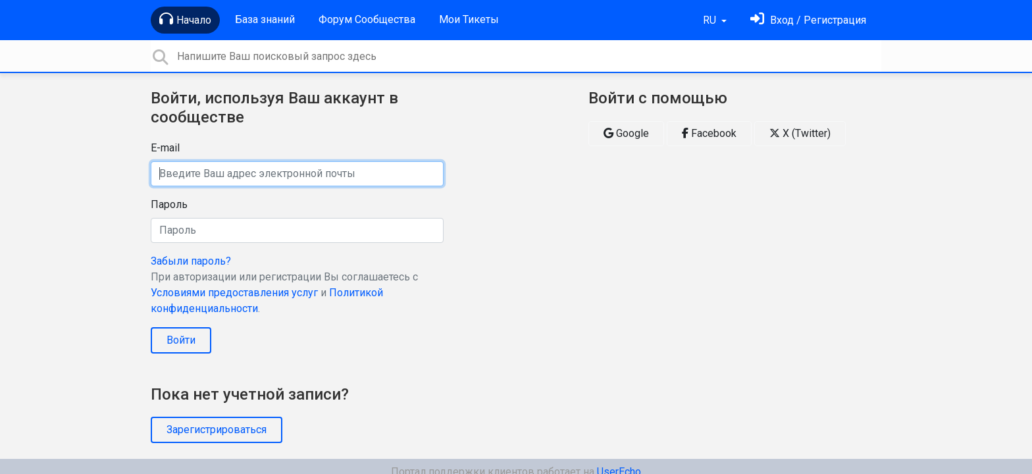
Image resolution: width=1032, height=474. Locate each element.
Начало (185, 19)
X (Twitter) (800, 133)
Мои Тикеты (469, 19)
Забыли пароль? (191, 261)
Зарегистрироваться (217, 429)
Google (626, 133)
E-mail (165, 148)
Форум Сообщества (367, 19)
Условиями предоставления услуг (234, 292)
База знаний (265, 19)
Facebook (709, 133)
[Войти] (808, 20)
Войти (181, 340)
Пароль (169, 204)
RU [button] (711, 20)
